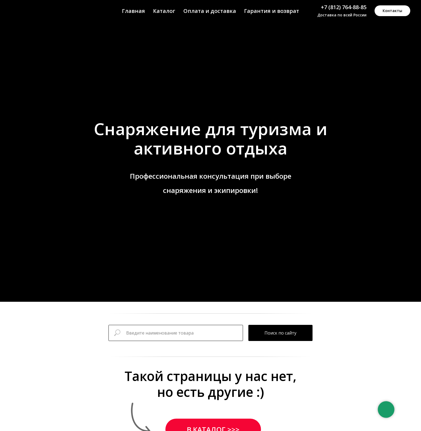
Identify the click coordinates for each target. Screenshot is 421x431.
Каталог (164, 11)
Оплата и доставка (209, 11)
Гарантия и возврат (271, 11)
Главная (133, 11)
